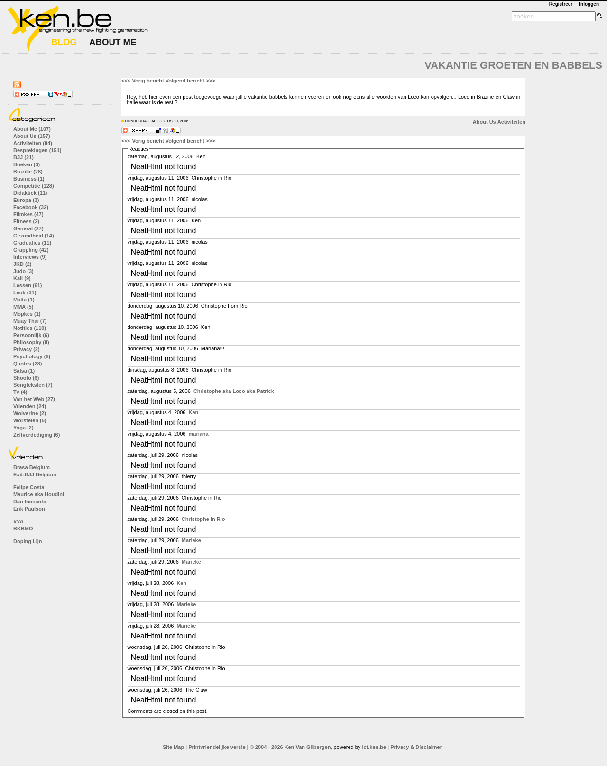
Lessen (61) (27, 285)
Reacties (139, 149)
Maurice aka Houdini (38, 494)
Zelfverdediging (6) (36, 435)
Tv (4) (20, 392)
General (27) (28, 228)
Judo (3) (23, 271)
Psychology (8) (31, 356)
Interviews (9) (29, 257)
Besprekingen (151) (37, 150)
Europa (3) (26, 200)
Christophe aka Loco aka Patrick (233, 391)
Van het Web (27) (34, 399)
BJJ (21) (23, 157)
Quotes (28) (27, 363)
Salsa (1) (24, 371)
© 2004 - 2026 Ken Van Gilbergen (290, 747)
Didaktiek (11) (30, 193)
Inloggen (589, 4)
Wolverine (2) (29, 413)
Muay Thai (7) (29, 321)
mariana (199, 434)
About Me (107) (32, 129)
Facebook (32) (30, 207)
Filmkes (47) (28, 214)
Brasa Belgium (31, 467)
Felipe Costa (28, 487)
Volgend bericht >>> (190, 80)
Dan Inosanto (29, 501)
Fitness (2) (26, 221)
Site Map (173, 747)
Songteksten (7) (33, 385)
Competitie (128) (33, 186)
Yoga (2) (23, 427)
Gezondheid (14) (33, 235)
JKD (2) (22, 264)
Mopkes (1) (26, 314)
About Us (484, 122)
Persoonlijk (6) (31, 335)
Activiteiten (511, 122)
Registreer (560, 4)
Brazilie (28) (28, 171)
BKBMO (23, 528)
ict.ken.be (374, 747)
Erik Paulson (29, 508)
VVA (18, 521)
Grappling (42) (31, 250)
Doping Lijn (27, 541)
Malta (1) (24, 299)
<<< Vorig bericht (142, 80)
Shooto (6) (26, 378)
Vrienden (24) (29, 406)
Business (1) (28, 179)
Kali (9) (22, 278)
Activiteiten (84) (32, 143)
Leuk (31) (24, 292)
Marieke (191, 540)
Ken (194, 412)
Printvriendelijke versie (216, 747)
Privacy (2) (26, 349)
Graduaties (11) (32, 243)
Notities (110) (29, 328)
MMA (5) (23, 307)
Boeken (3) (26, 164)
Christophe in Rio (203, 519)
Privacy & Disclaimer (416, 747)
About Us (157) (31, 136)
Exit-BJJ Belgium (34, 474)
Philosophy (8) (31, 342)
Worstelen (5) (29, 420)
